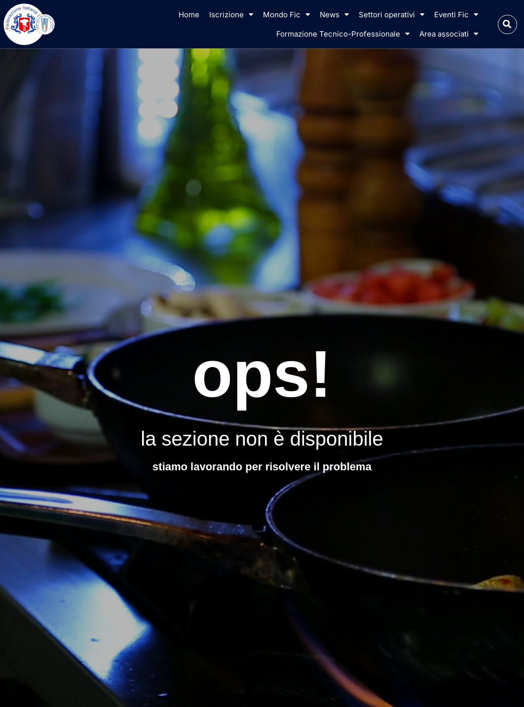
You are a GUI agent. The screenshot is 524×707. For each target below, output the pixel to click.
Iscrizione (231, 14)
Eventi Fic (456, 14)
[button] (507, 24)
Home (189, 14)
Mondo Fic (286, 14)
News (334, 14)
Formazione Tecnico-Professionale (343, 33)
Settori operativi (391, 14)
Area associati (448, 33)
